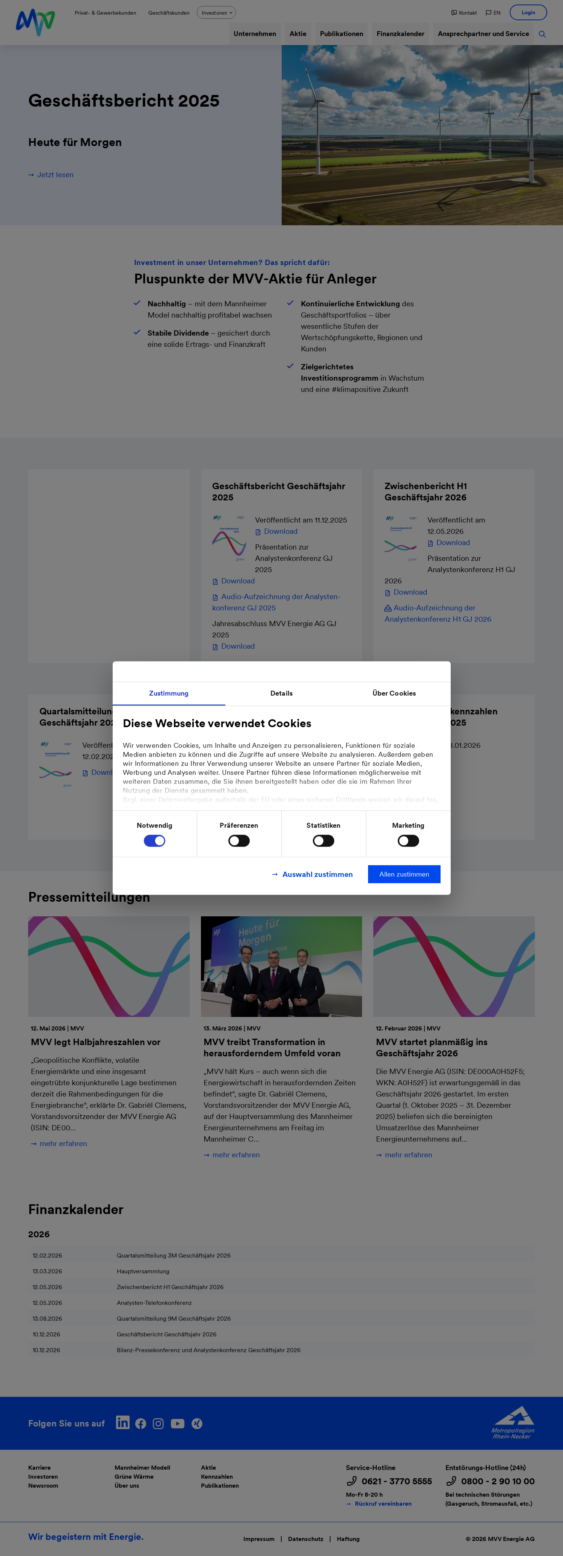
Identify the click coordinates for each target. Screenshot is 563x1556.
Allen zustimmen (404, 874)
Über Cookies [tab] (394, 693)
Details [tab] (281, 693)
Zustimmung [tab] (169, 693)
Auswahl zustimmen (317, 874)
